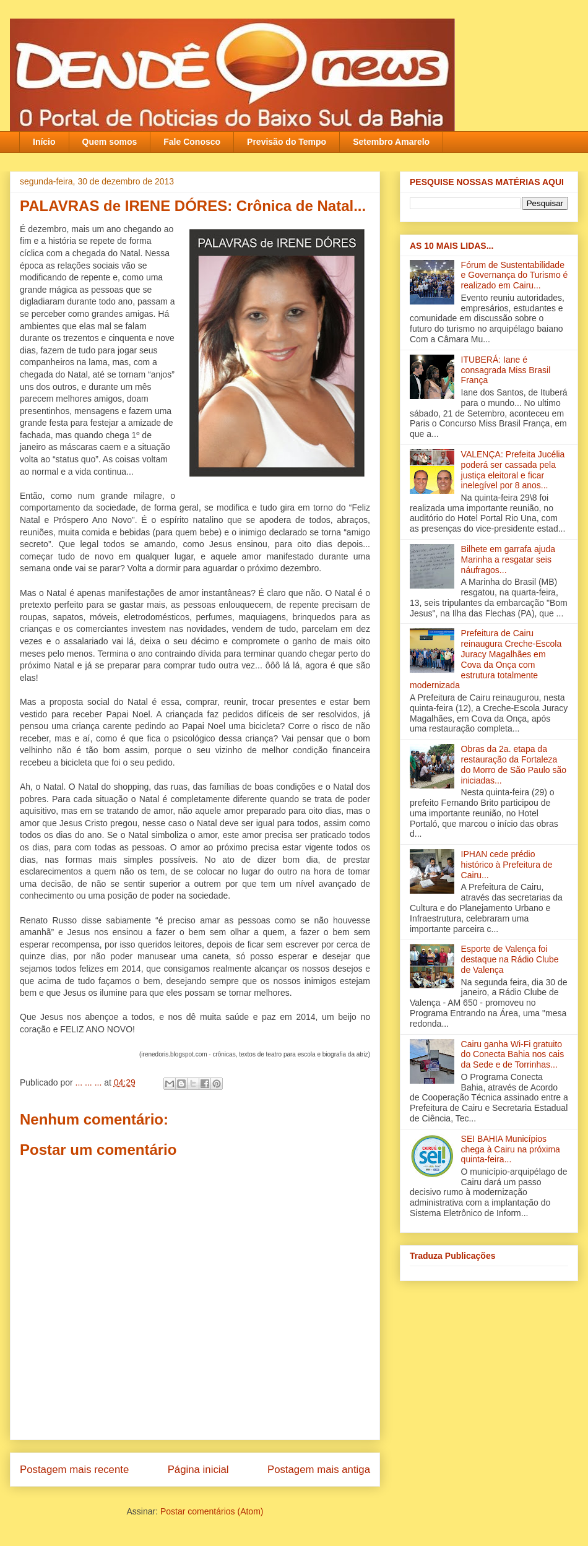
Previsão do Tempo (286, 142)
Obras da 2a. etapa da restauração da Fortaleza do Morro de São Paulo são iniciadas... (513, 764)
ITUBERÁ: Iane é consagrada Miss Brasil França (506, 370)
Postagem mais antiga (318, 1469)
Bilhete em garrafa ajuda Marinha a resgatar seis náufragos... (508, 559)
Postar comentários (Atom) (212, 1511)
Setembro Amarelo (391, 142)
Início (44, 142)
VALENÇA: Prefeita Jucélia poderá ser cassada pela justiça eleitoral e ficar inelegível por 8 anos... (513, 469)
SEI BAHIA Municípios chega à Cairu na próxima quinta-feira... (510, 1149)
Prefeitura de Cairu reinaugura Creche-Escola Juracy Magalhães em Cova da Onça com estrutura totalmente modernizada (485, 659)
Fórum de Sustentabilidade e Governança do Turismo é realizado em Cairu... (514, 275)
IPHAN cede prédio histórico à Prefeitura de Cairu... (507, 864)
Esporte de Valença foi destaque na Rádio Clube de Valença (510, 959)
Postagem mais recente (74, 1469)
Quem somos (109, 142)
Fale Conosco (191, 142)
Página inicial (198, 1469)
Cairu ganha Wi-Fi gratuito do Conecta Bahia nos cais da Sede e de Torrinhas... (512, 1054)
